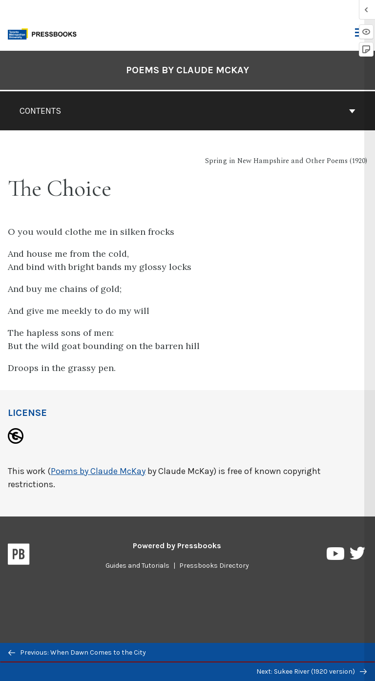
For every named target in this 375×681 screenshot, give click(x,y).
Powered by (177, 545)
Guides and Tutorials (137, 565)
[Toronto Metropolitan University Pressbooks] (45, 33)
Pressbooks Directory (214, 565)
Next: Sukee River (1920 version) (311, 671)
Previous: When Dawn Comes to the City (77, 652)
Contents (187, 110)
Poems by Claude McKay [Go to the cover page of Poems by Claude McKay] (187, 70)
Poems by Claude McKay (98, 471)
